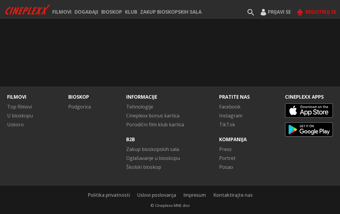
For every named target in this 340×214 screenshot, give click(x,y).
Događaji (86, 12)
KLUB (131, 12)
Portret (227, 158)
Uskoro (15, 124)
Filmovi (62, 12)
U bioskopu (20, 115)
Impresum (194, 195)
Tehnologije (139, 106)
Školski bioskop (143, 167)
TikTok (227, 124)
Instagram (230, 115)
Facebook (230, 106)
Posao (226, 167)
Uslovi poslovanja (156, 195)
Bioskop (111, 12)
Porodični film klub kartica (155, 124)
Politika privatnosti (109, 195)
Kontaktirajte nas (233, 195)
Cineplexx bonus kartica (152, 115)
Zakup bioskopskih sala (171, 12)
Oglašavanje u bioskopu (153, 158)
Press (225, 149)
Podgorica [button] (79, 106)
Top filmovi (19, 106)
